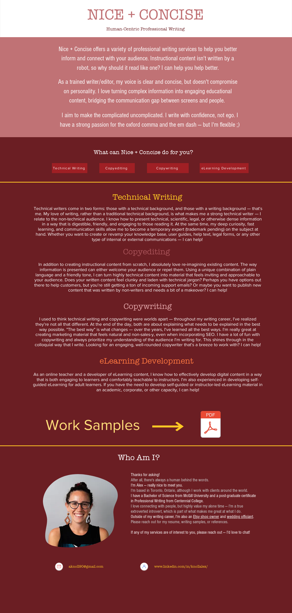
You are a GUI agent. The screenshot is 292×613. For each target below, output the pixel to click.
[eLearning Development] (224, 168)
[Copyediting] (117, 168)
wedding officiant (240, 516)
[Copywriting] (168, 168)
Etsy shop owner (206, 516)
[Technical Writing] (69, 168)
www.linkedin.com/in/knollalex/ (181, 566)
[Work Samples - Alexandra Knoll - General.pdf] (210, 425)
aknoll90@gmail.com (86, 566)
